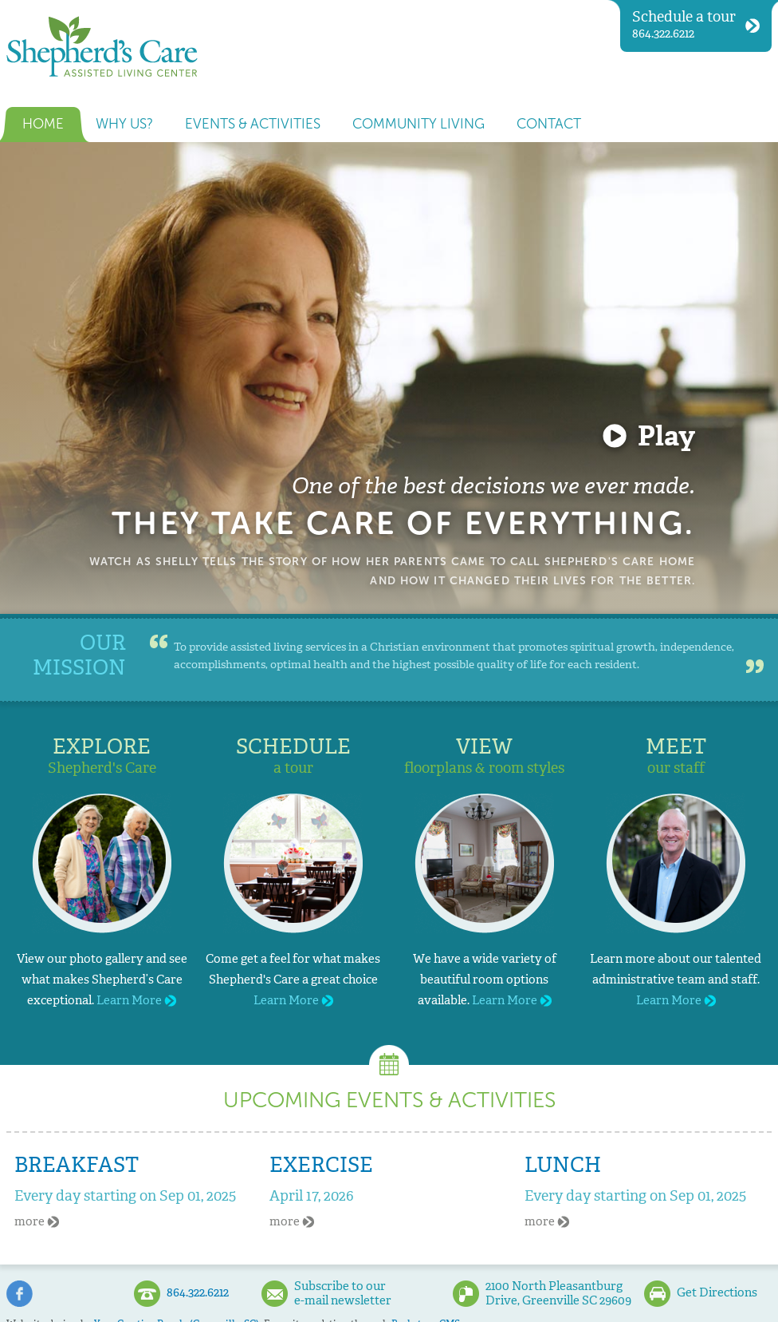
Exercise (321, 1164)
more (36, 1221)
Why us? (124, 124)
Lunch (563, 1164)
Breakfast (76, 1164)
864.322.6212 (696, 24)
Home (43, 124)
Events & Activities (252, 124)
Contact (549, 124)
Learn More (136, 1000)
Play (666, 435)
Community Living (418, 124)
